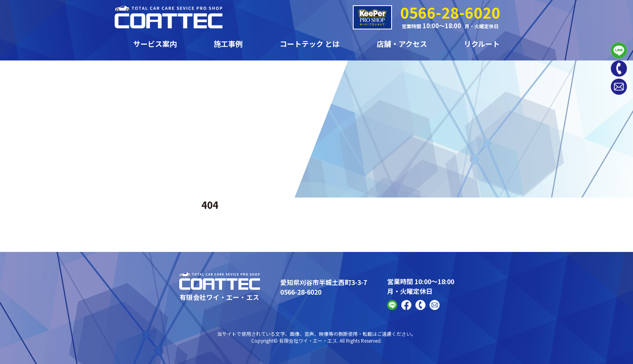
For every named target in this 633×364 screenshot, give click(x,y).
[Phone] (619, 68)
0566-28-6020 (450, 12)
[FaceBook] (406, 309)
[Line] (619, 50)
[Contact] (619, 87)
